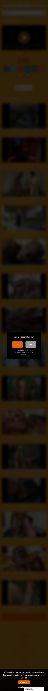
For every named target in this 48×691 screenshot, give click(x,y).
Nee (30, 344)
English (29, 689)
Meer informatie (24, 687)
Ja (17, 344)
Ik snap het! (24, 682)
